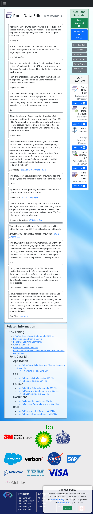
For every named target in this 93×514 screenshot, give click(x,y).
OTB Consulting (36, 220)
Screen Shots (79, 54)
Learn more (79, 103)
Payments (42, 506)
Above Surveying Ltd (30, 197)
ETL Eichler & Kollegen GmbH (33, 169)
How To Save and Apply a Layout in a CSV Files (38, 404)
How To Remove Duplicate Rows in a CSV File (37, 414)
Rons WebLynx (24, 506)
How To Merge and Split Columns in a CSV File (37, 391)
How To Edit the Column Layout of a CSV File (37, 388)
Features (79, 50)
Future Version (79, 64)
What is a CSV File (21, 344)
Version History (79, 59)
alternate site (63, 502)
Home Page (24, 316)
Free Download (79, 23)
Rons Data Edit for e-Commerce (27, 341)
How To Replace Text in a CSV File (32, 381)
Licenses (42, 503)
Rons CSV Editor (25, 503)
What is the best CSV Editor (25, 347)
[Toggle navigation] (4, 3)
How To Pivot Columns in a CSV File (33, 394)
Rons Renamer (24, 509)
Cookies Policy (57, 499)
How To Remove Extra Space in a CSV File (35, 378)
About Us (42, 498)
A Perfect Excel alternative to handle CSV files (33, 336)
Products (24, 494)
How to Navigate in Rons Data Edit (32, 370)
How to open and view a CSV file (27, 339)
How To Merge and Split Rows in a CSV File (36, 411)
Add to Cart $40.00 (79, 34)
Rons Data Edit (79, 45)
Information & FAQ (79, 69)
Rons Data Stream (26, 500)
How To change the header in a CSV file (34, 401)
